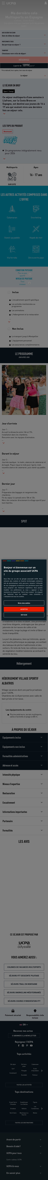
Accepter (24, 609)
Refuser (24, 615)
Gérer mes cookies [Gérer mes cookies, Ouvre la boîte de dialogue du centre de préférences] (24, 603)
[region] (24, 590)
